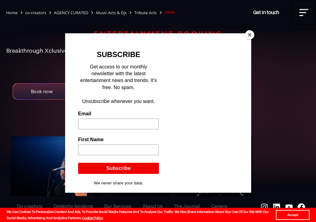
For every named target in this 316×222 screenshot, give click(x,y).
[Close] (249, 34)
